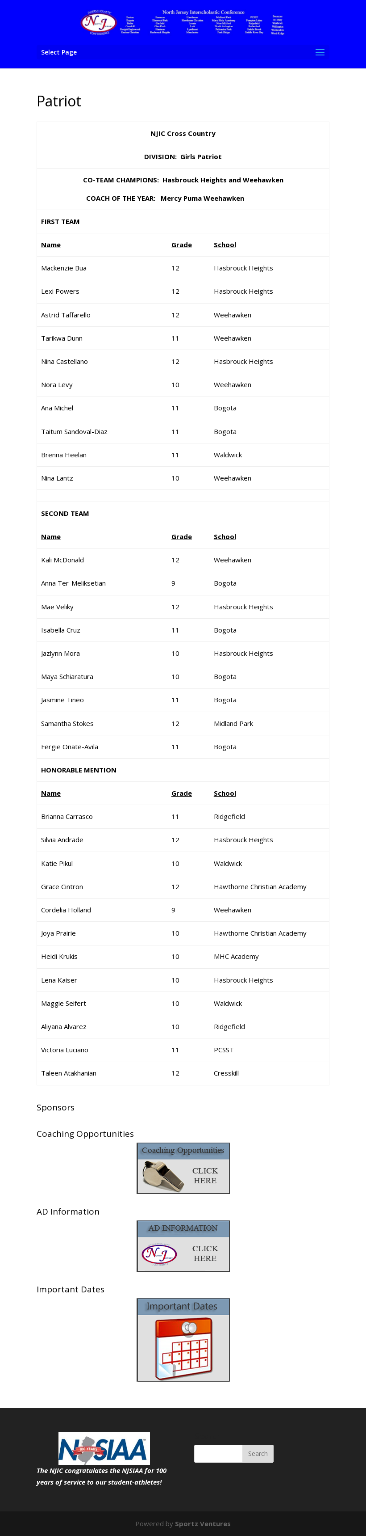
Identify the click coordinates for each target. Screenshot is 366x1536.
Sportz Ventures (203, 1523)
